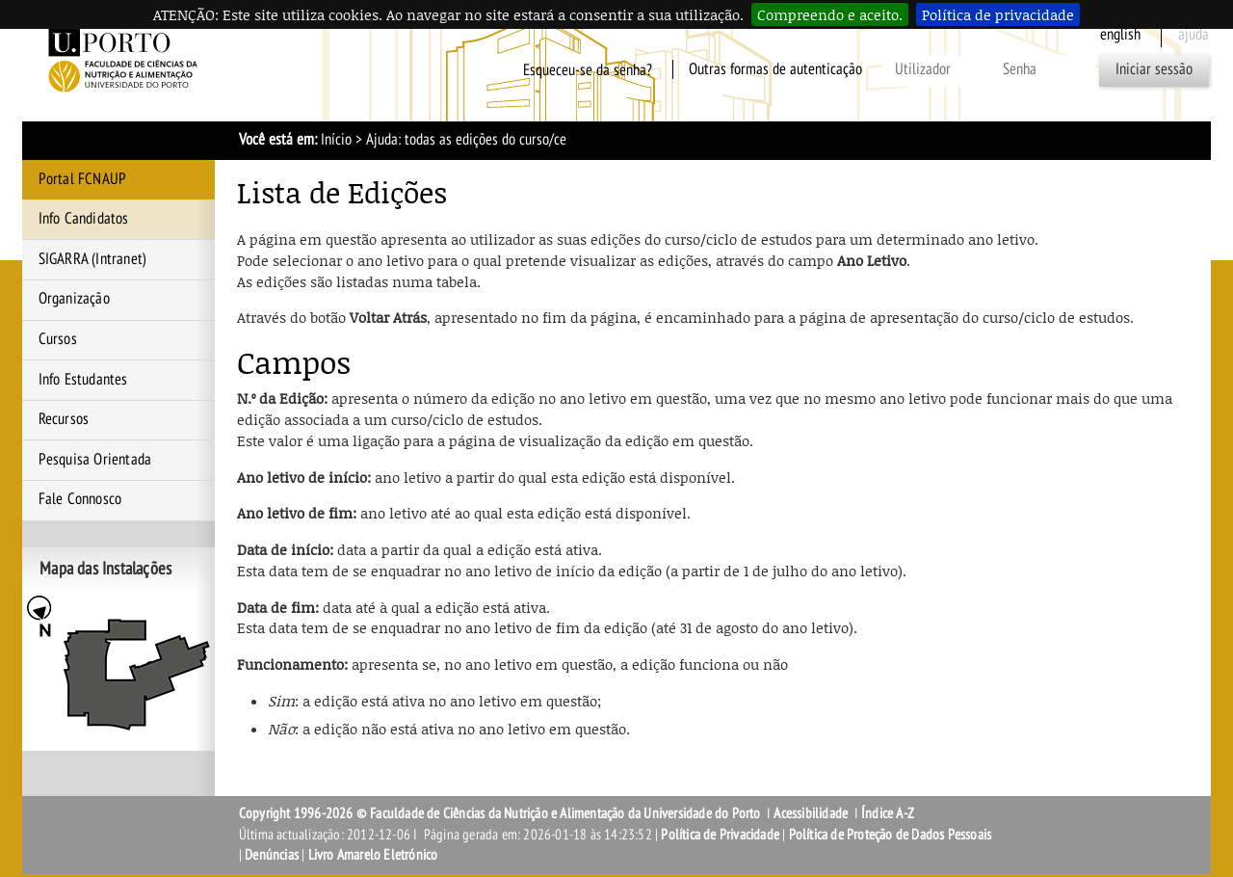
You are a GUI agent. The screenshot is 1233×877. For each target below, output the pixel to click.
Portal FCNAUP (83, 179)
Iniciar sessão (1154, 69)
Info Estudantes (83, 379)
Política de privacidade (998, 14)
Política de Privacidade (720, 834)
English (1120, 34)
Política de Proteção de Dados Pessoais (890, 834)
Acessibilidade (811, 813)
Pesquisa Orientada (95, 459)
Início (336, 139)
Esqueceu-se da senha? (587, 69)
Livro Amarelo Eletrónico (373, 855)
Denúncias (272, 855)
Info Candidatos (84, 218)
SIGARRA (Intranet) (93, 259)
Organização (74, 298)
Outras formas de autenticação (775, 69)
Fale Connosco (80, 499)
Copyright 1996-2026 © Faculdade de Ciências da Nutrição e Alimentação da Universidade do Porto (501, 813)
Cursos (58, 339)
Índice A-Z (887, 813)
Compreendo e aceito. (830, 14)
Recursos (64, 419)
